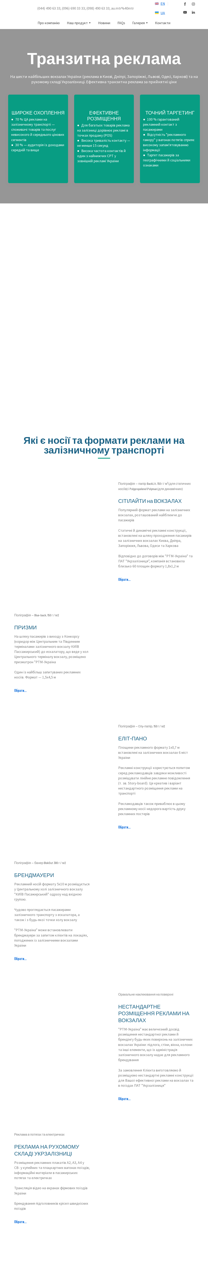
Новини (104, 23)
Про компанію (49, 23)
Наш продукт (77, 23)
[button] (185, 4)
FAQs (121, 23)
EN (162, 3)
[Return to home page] (20, 8)
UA (162, 13)
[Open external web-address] (157, 4)
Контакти (162, 23)
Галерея (138, 23)
